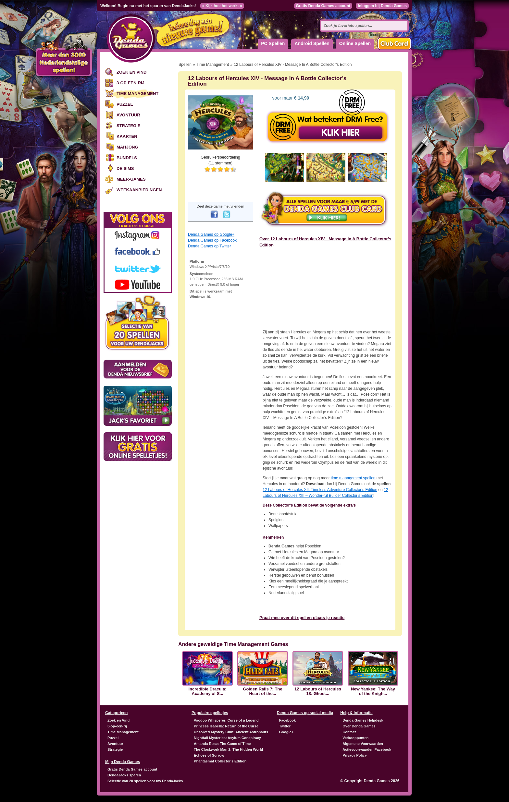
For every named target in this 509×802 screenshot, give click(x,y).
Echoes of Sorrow (209, 755)
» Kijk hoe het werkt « (222, 6)
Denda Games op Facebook (212, 240)
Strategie (128, 125)
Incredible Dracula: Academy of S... (207, 691)
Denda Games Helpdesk (362, 720)
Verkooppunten (355, 738)
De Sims (125, 168)
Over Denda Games (359, 726)
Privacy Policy (354, 755)
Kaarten (127, 136)
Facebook (287, 720)
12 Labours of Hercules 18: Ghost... (317, 691)
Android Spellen (311, 43)
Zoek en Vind (131, 72)
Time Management (137, 93)
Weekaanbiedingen (139, 189)
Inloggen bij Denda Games (382, 6)
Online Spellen (355, 43)
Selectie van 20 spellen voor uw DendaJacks (145, 781)
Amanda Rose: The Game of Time (222, 744)
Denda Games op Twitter (209, 246)
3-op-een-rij (130, 82)
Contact (349, 732)
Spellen (185, 64)
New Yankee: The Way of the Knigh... (373, 691)
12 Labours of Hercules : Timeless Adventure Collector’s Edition (320, 489)
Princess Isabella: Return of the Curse (226, 726)
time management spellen (353, 478)
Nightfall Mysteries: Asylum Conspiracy (227, 738)
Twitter (285, 726)
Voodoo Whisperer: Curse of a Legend (226, 720)
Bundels (127, 157)
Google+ (286, 732)
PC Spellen (273, 43)
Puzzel (125, 104)
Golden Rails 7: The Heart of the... (262, 691)
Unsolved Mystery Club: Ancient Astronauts (231, 732)
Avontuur (128, 115)
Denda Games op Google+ (211, 234)
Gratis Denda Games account (323, 6)
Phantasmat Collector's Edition (220, 761)
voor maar (290, 98)
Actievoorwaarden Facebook (366, 749)
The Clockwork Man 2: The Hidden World (228, 749)
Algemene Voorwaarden (362, 744)
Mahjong (127, 147)
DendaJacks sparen (124, 775)
